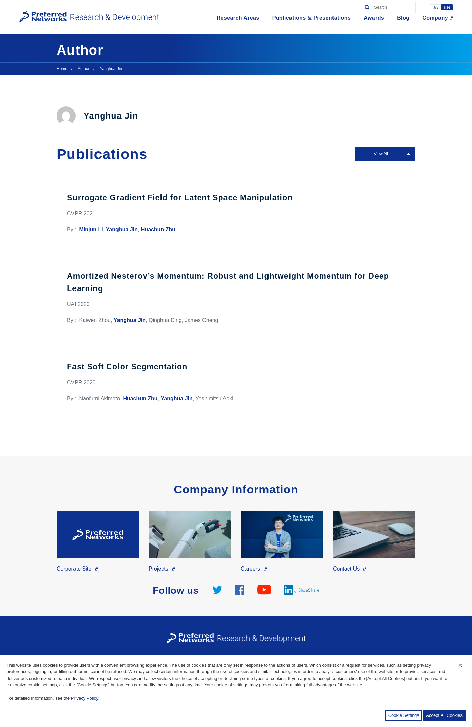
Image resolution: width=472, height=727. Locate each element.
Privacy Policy (84, 698)
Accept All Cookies (444, 715)
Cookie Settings (403, 715)
